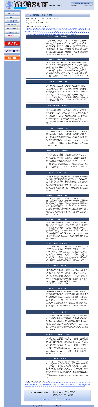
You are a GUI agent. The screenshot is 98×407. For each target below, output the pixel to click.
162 (30, 34)
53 (31, 29)
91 (86, 29)
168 (42, 34)
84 (76, 29)
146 (62, 32)
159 (88, 32)
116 (67, 31)
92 (88, 29)
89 (84, 29)
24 (55, 28)
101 (37, 31)
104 (43, 31)
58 (38, 29)
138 (46, 32)
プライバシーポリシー (49, 399)
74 (62, 29)
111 (57, 31)
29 (62, 28)
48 (89, 28)
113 (61, 31)
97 (30, 31)
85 (78, 29)
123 (81, 31)
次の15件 (82, 386)
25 (56, 28)
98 (32, 31)
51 (28, 29)
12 (37, 28)
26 (57, 28)
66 (50, 29)
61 (43, 29)
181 (68, 34)
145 (60, 32)
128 (26, 32)
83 (75, 29)
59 (40, 29)
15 (42, 28)
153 (76, 32)
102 (39, 31)
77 (66, 29)
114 (63, 31)
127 (89, 31)
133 (36, 32)
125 (85, 31)
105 (45, 31)
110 (55, 31)
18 (46, 28)
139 (48, 32)
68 (53, 29)
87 (81, 29)
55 (34, 29)
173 (52, 34)
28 (60, 28)
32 (66, 28)
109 (53, 31)
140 (50, 32)
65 (48, 29)
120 (75, 31)
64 (47, 29)
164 (34, 34)
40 (77, 28)
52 (30, 29)
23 (53, 28)
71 (58, 29)
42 (80, 28)
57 (37, 29)
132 (34, 32)
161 (28, 34)
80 (71, 29)
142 (54, 32)
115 (65, 31)
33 (67, 28)
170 (46, 34)
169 (44, 34)
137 (44, 32)
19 (47, 28)
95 (28, 31)
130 (30, 32)
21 (50, 28)
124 (83, 31)
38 (75, 28)
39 (76, 28)
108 (51, 31)
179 (64, 34)
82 (73, 29)
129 (28, 32)
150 (70, 32)
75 (63, 29)
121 (77, 31)
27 (59, 28)
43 (82, 28)
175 (56, 34)
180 (66, 34)
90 (85, 29)
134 (38, 32)
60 (41, 29)
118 (71, 31)
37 (73, 28)
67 (51, 29)
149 (68, 32)
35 (70, 28)
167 (40, 34)
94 (26, 31)
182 (70, 34)
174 (54, 34)
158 (86, 32)
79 (69, 29)
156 (82, 32)
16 (43, 28)
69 (54, 29)
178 (62, 34)
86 (79, 29)
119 (73, 31)
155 (80, 32)
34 (69, 28)
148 (66, 32)
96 (29, 31)
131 (32, 32)
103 (41, 31)
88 (82, 29)
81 (72, 29)
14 (40, 28)
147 (64, 32)
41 (79, 28)
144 (58, 32)
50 (27, 29)
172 (50, 34)
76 (65, 29)
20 (49, 28)
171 (48, 34)
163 (32, 34)
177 (60, 34)
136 (42, 32)
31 (65, 28)
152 (74, 32)
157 (84, 32)
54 (33, 29)
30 (63, 28)
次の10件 (73, 34)
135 (40, 32)
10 (34, 28)
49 (26, 29)
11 (36, 28)
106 (47, 31)
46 (86, 28)
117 (69, 31)
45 (85, 28)
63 (46, 29)
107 (49, 31)
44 (83, 28)
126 (87, 31)
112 (59, 31)
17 (44, 28)
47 (88, 28)
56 (36, 29)
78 (68, 29)
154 (78, 32)
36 (72, 28)
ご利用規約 (68, 399)
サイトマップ (60, 399)
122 (79, 31)
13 (39, 28)
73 (61, 29)
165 (36, 34)
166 (38, 34)
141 (52, 32)
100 (35, 31)
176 (58, 34)
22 (52, 28)
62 (44, 29)
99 (33, 31)
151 (72, 32)
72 (59, 29)
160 (26, 34)
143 (56, 32)
